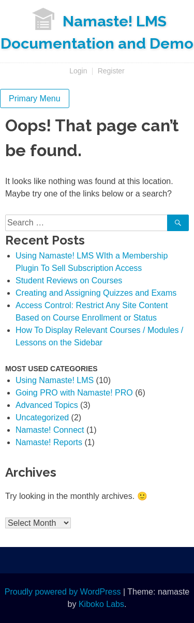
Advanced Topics (47, 405)
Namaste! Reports (49, 442)
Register (111, 71)
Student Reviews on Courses (69, 280)
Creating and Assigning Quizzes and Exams (96, 292)
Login (78, 71)
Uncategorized (42, 417)
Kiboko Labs (101, 604)
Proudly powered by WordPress (63, 591)
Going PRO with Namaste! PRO (74, 392)
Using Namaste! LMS (55, 380)
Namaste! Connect (50, 430)
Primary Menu (35, 98)
